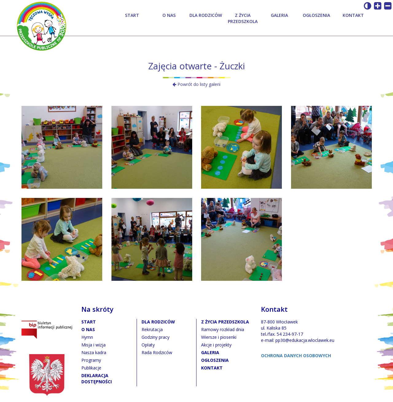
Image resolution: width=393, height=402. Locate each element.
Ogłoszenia (316, 15)
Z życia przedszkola (243, 18)
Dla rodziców (205, 15)
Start (132, 15)
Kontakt (353, 15)
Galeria (279, 15)
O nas (169, 15)
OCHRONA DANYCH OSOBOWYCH (296, 355)
